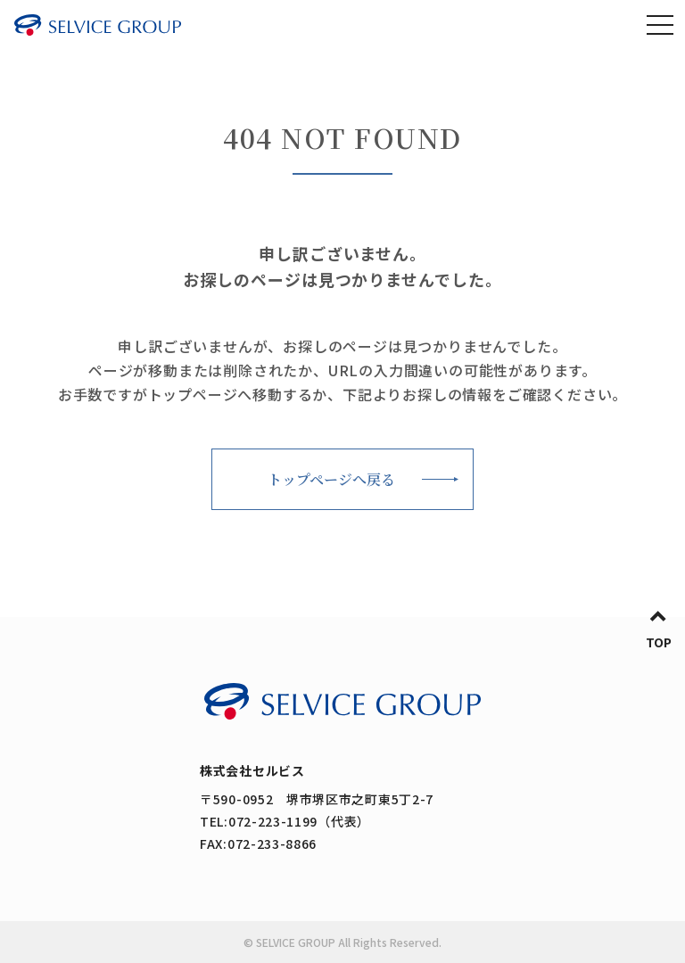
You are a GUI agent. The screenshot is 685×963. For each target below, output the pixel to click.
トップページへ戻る (331, 479)
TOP (659, 642)
